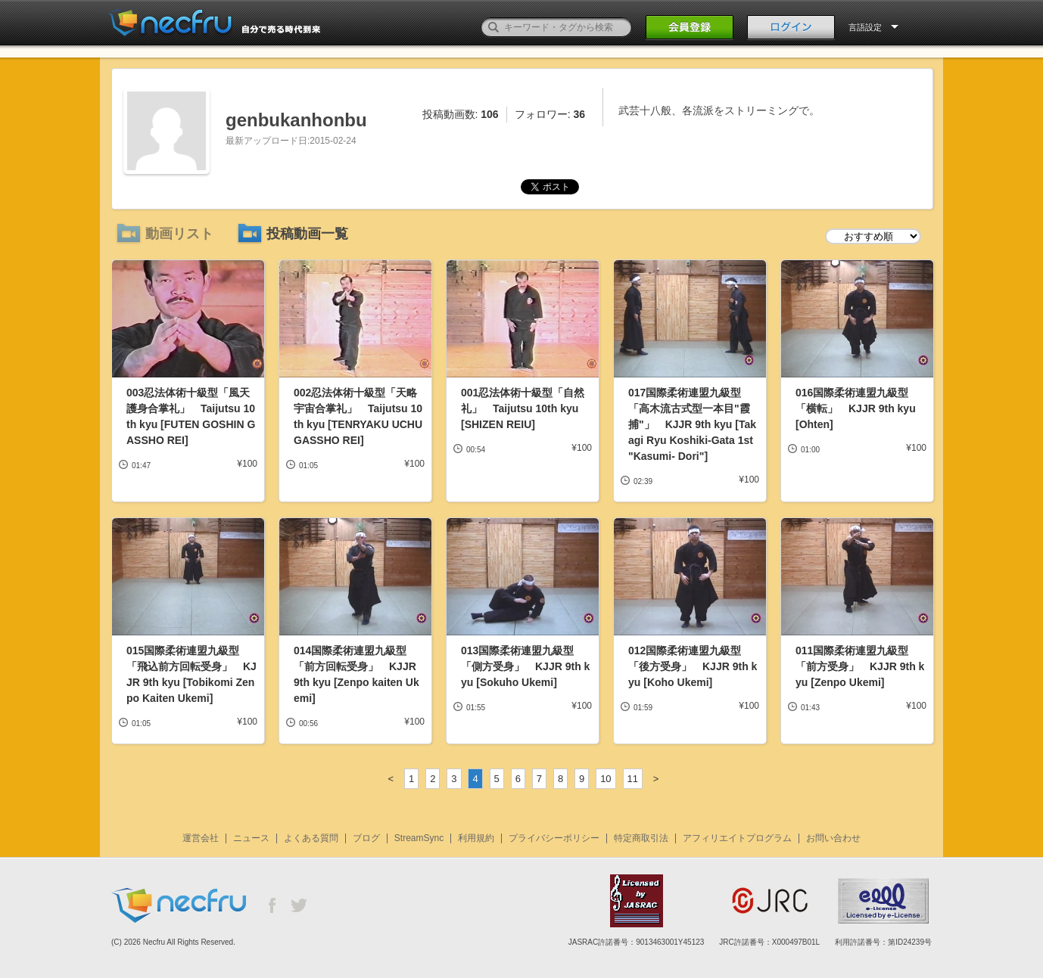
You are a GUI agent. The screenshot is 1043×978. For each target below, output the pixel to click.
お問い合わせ (833, 838)
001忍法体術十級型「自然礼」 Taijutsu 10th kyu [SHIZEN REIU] (522, 408)
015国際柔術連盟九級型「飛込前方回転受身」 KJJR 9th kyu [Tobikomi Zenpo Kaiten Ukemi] (191, 674)
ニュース (251, 838)
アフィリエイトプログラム (737, 838)
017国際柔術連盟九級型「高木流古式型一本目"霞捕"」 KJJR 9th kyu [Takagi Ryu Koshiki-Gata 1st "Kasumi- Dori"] (692, 424)
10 (605, 778)
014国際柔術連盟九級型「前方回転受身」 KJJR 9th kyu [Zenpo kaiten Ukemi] (356, 674)
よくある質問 (311, 838)
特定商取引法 (641, 838)
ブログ (366, 838)
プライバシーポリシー (554, 838)
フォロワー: (550, 114)
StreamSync (419, 838)
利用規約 (476, 838)
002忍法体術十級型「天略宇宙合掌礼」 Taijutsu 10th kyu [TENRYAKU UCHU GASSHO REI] (358, 416)
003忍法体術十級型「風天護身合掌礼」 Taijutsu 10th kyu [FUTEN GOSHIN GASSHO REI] (190, 416)
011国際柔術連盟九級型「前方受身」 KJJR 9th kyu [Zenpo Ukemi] (859, 666)
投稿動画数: (460, 114)
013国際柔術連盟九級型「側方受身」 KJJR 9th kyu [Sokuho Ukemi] (525, 666)
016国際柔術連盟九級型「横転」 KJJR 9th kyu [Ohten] (855, 408)
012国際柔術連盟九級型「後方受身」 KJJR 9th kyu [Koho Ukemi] (692, 666)
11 (632, 778)
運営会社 (200, 838)
